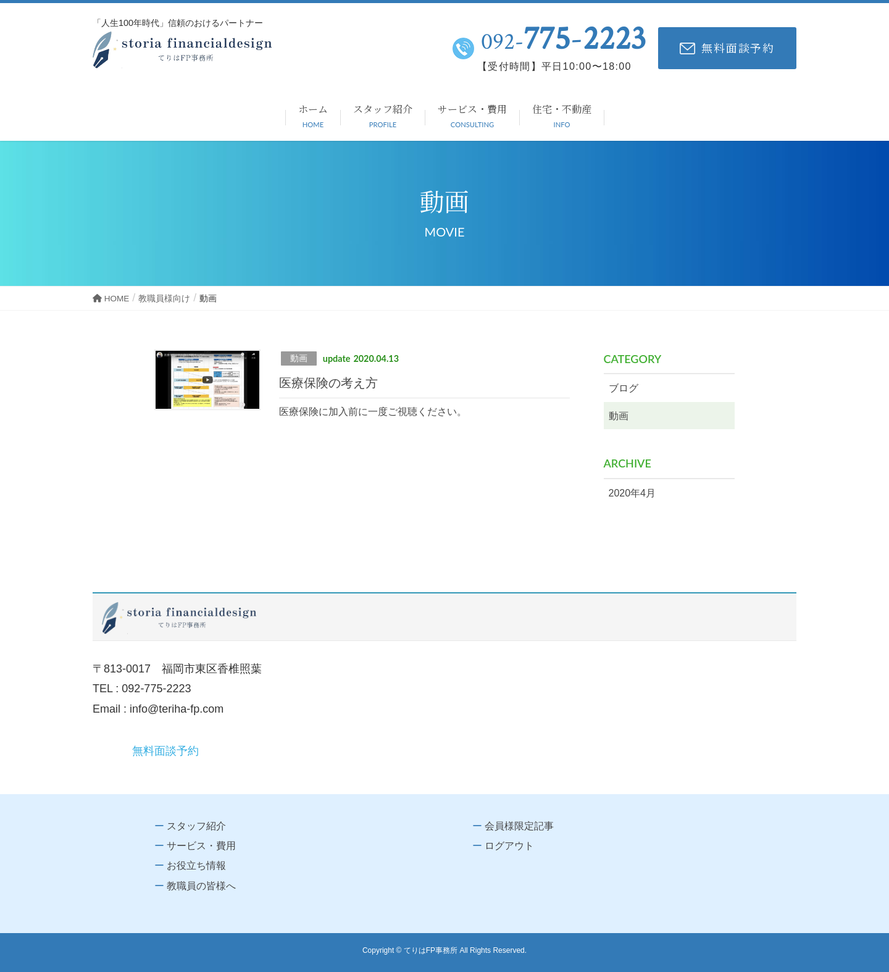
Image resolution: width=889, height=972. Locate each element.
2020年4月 (632, 493)
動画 (298, 358)
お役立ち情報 (196, 865)
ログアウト (509, 845)
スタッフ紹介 (196, 826)
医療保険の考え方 (328, 383)
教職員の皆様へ (201, 886)
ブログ (623, 388)
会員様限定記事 (519, 826)
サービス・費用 (201, 845)
